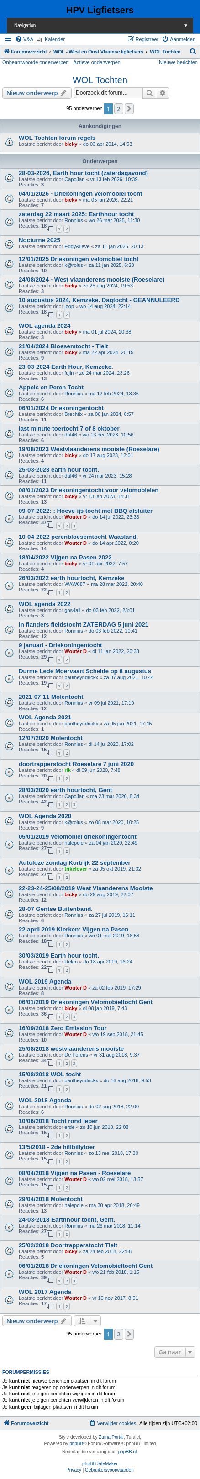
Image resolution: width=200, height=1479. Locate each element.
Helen (71, 961)
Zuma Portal (111, 1437)
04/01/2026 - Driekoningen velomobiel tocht (80, 193)
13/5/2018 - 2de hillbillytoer (57, 1147)
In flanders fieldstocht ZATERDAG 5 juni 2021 (83, 624)
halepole (74, 843)
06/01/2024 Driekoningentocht (61, 407)
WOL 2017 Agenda (45, 1291)
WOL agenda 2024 (44, 325)
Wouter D (75, 517)
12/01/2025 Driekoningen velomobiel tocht (78, 258)
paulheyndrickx (81, 677)
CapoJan (74, 179)
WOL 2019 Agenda (45, 981)
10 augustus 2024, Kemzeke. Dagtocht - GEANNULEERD (99, 300)
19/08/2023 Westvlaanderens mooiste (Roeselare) (89, 449)
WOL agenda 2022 (44, 604)
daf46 (70, 434)
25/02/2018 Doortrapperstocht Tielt (68, 1245)
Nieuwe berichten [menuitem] (178, 62)
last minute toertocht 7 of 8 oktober (69, 428)
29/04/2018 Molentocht (51, 1199)
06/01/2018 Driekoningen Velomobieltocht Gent (86, 1265)
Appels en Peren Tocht (51, 387)
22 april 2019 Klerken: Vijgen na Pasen (73, 929)
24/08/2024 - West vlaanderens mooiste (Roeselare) (91, 279)
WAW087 (74, 584)
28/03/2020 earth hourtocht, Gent (65, 790)
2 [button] (118, 109)
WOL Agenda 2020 (45, 816)
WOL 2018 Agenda (45, 1100)
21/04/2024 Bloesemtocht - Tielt (63, 346)
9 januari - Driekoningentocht (60, 645)
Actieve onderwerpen (97, 62)
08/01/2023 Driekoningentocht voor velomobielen (88, 490)
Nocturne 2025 (39, 240)
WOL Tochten (100, 80)
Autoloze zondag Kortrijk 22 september (75, 862)
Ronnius (73, 220)
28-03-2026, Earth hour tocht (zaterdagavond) (83, 173)
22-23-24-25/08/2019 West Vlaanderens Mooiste (86, 888)
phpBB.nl (127, 1451)
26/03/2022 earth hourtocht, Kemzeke (72, 578)
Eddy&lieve (76, 246)
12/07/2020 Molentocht (51, 737)
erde (69, 1127)
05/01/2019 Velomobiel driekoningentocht (78, 836)
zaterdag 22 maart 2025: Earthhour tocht (76, 214)
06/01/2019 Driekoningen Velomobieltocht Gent (86, 1002)
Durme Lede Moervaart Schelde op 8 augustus (85, 671)
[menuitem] (24, 39)
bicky (70, 144)
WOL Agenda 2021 (45, 717)
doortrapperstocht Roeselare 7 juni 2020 (76, 764)
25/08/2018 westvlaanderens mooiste (71, 1048)
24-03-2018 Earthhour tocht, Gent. (67, 1219)
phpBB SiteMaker (100, 1463)
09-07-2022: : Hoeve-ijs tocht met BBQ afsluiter (86, 510)
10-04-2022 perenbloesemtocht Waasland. (78, 536)
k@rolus (73, 265)
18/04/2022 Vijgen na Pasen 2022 (65, 557)
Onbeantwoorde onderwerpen (35, 62)
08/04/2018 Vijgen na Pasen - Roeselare (75, 1173)
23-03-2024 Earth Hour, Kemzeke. (66, 366)
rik (67, 770)
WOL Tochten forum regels (57, 137)
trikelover (75, 869)
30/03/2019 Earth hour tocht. (59, 955)
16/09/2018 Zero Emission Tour (63, 1028)
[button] (129, 108)
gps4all (72, 610)
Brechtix (73, 414)
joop (69, 306)
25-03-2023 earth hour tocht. (59, 469)
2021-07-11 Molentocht (51, 696)
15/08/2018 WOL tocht (50, 1074)
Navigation (103, 25)
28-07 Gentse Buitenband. (56, 908)
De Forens (76, 1055)
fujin (69, 373)
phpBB (76, 1443)
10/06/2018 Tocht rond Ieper (58, 1120)
